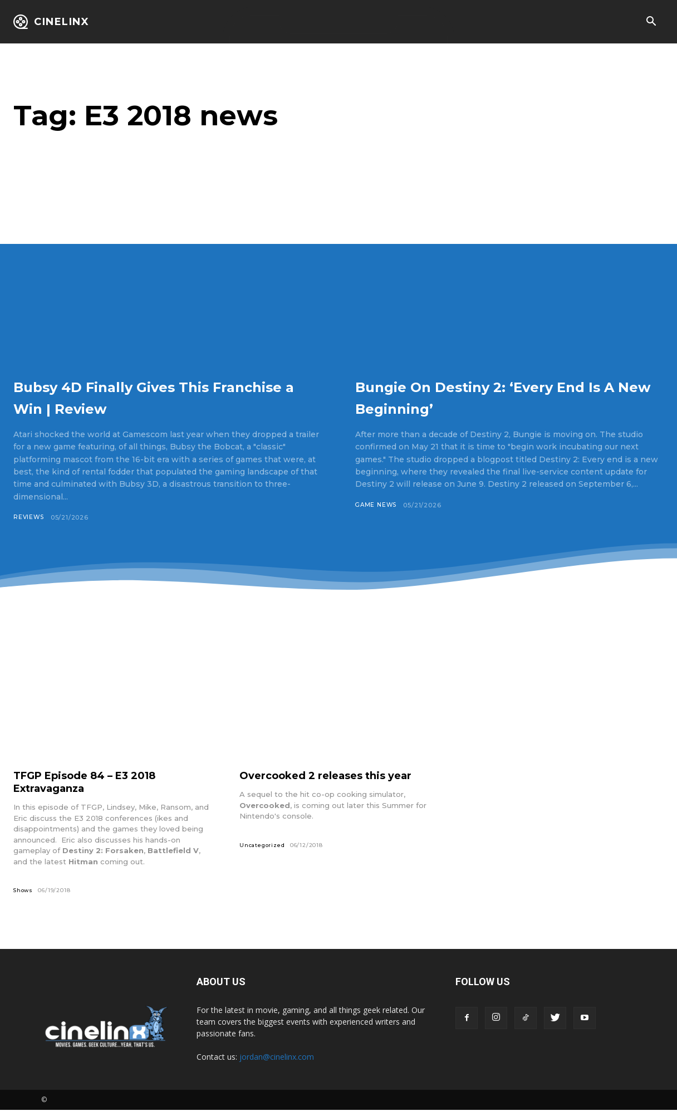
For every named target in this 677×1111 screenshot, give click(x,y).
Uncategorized (262, 845)
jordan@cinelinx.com (276, 1058)
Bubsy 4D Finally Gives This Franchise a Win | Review (149, 396)
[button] (651, 22)
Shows (24, 890)
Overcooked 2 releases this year (334, 775)
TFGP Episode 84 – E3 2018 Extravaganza (93, 782)
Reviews (29, 517)
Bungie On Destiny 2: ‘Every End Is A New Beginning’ (492, 396)
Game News (377, 505)
